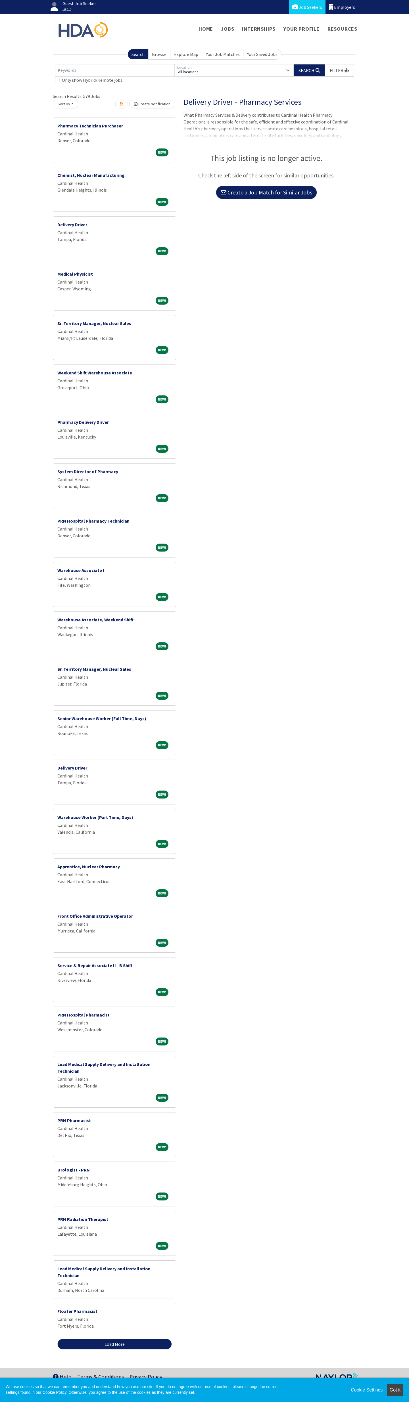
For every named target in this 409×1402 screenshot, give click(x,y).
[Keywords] (114, 70)
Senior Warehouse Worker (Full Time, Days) (101, 718)
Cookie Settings (367, 1390)
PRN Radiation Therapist (82, 1219)
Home (206, 29)
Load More (115, 1344)
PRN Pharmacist (74, 1120)
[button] (339, 70)
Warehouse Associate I (80, 570)
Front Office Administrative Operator (95, 916)
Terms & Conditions (100, 1376)
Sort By (64, 103)
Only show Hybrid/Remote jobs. (92, 80)
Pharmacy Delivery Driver (83, 422)
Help (62, 1376)
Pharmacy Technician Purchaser (90, 126)
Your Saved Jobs (262, 54)
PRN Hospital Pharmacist (83, 1015)
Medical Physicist (75, 274)
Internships (259, 29)
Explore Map (186, 54)
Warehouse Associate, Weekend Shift (95, 620)
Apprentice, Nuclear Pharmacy (88, 866)
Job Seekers (307, 7)
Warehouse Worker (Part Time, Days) (95, 817)
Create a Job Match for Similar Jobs (266, 192)
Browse (159, 54)
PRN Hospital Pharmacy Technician (93, 521)
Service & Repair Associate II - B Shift (94, 965)
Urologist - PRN (73, 1170)
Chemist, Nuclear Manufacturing (91, 175)
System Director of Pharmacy (87, 471)
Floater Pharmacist (77, 1311)
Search (138, 54)
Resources (342, 29)
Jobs (227, 29)
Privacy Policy (146, 1376)
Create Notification (152, 103)
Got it (395, 1390)
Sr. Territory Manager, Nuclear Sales (94, 323)
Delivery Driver (72, 224)
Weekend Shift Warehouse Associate (94, 373)
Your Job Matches (223, 54)
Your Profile (301, 29)
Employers (342, 7)
